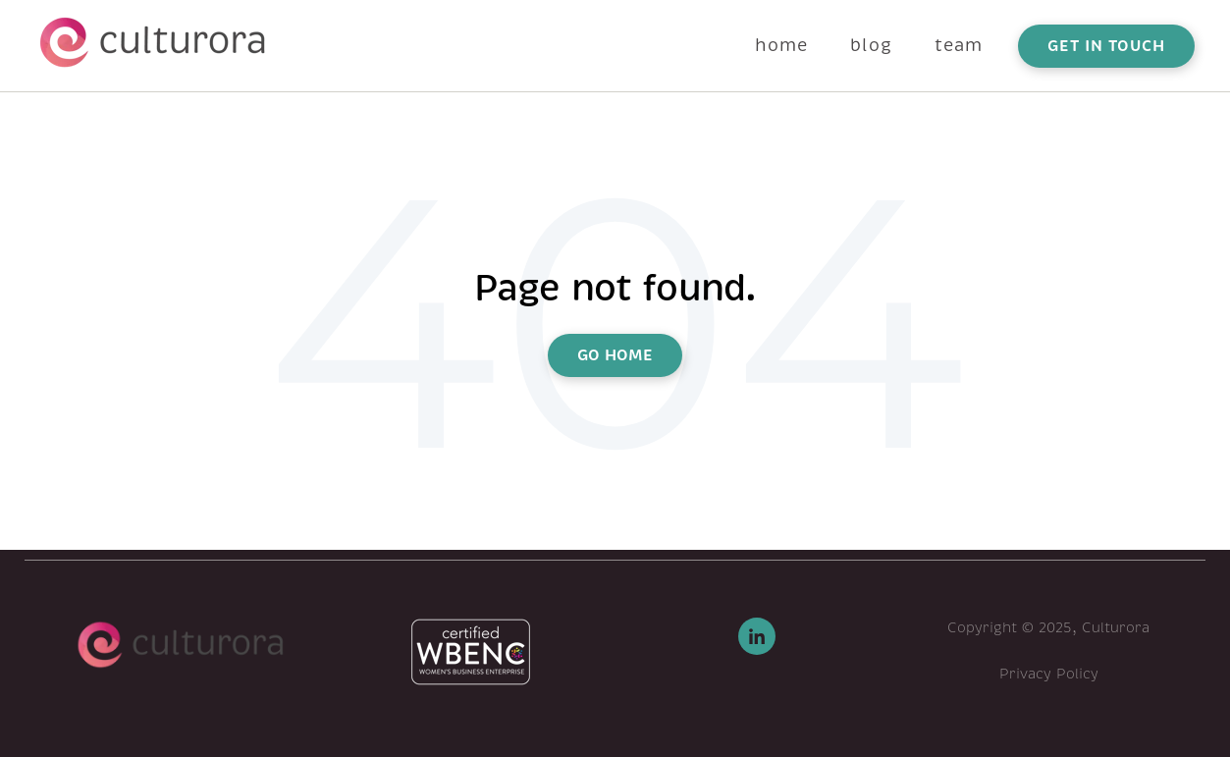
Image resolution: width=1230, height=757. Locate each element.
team (959, 45)
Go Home (615, 355)
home (781, 45)
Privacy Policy (1048, 673)
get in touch (1106, 46)
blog (871, 45)
